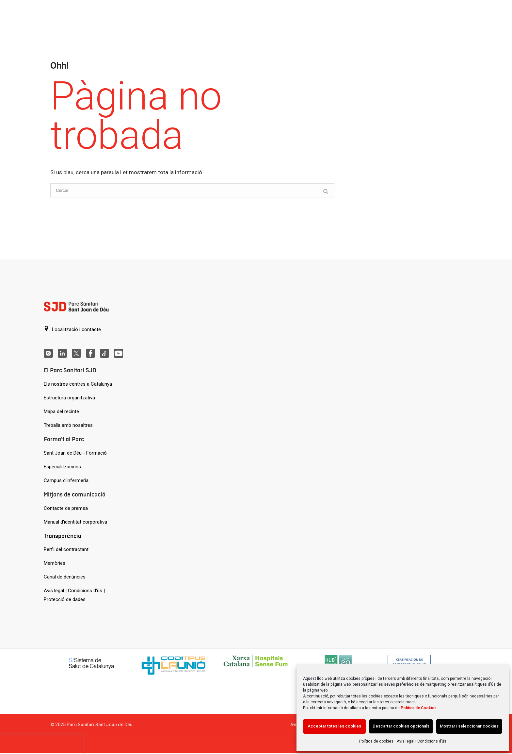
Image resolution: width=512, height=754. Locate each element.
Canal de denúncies (65, 577)
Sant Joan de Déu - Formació (75, 453)
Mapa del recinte (61, 411)
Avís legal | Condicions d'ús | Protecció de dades (74, 595)
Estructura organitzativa (69, 398)
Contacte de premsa (66, 508)
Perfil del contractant (66, 549)
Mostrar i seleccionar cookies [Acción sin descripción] (469, 726)
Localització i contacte (72, 329)
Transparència (62, 536)
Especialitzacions (62, 467)
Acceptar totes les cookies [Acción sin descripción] (334, 726)
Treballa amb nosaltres (68, 425)
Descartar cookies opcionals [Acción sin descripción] (401, 726)
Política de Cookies (419, 708)
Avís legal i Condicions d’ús (421, 741)
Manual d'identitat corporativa (75, 522)
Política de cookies (376, 741)
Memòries (54, 563)
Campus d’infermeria (66, 480)
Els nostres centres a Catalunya (78, 384)
